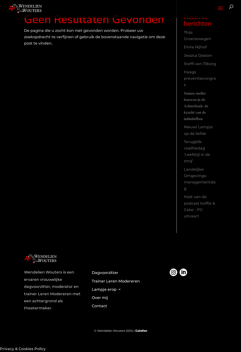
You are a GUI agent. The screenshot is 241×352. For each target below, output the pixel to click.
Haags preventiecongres (200, 78)
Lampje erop (104, 289)
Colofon (141, 330)
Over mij (100, 297)
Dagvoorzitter (105, 272)
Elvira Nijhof (195, 47)
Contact (99, 306)
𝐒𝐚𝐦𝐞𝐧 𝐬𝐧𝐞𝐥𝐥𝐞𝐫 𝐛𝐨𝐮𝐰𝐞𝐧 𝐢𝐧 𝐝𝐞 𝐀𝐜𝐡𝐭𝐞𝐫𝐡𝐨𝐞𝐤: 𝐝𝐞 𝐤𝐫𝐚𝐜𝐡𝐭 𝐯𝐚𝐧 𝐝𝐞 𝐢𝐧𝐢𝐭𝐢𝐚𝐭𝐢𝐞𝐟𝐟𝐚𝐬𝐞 (196, 106)
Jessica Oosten (198, 55)
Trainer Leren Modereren (116, 281)
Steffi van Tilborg (200, 64)
